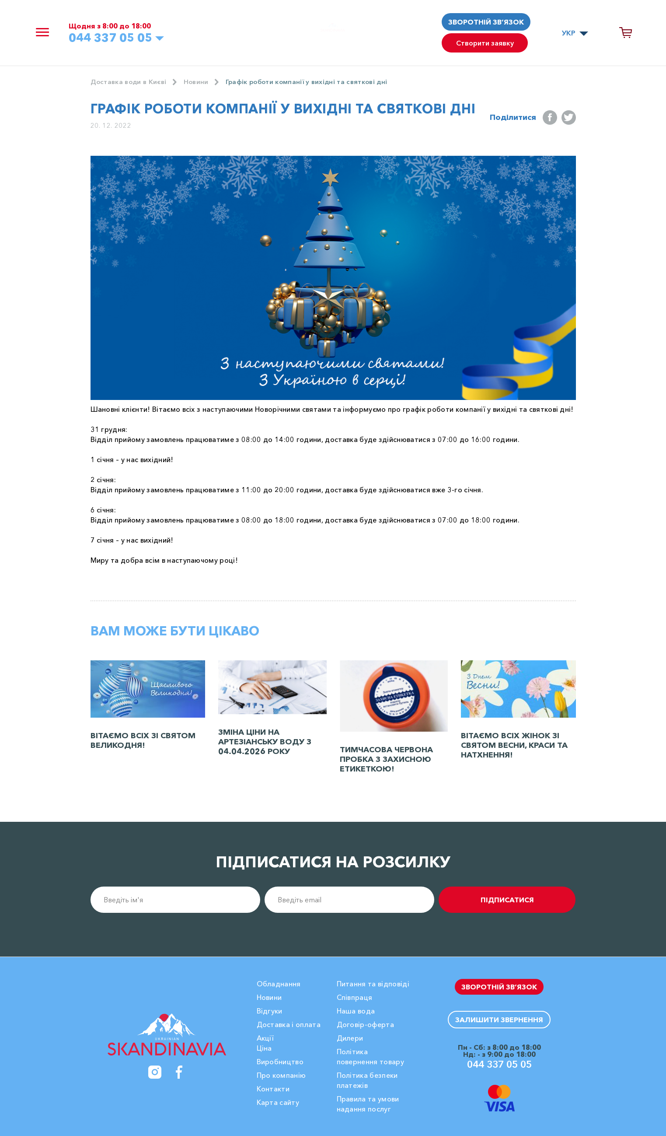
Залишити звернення (499, 1019)
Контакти (273, 1088)
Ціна (264, 1048)
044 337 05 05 (118, 39)
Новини (201, 82)
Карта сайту (278, 1102)
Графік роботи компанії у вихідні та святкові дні (316, 82)
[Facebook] (179, 1072)
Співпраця (355, 997)
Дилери (350, 1038)
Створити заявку (486, 45)
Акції (265, 1038)
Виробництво (280, 1061)
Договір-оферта (365, 1024)
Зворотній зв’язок (486, 22)
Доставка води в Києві (131, 82)
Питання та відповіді (373, 983)
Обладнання (279, 983)
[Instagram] (155, 1072)
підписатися (527, 900)
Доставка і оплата (289, 1024)
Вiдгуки (269, 1010)
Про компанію (281, 1075)
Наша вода (356, 1010)
